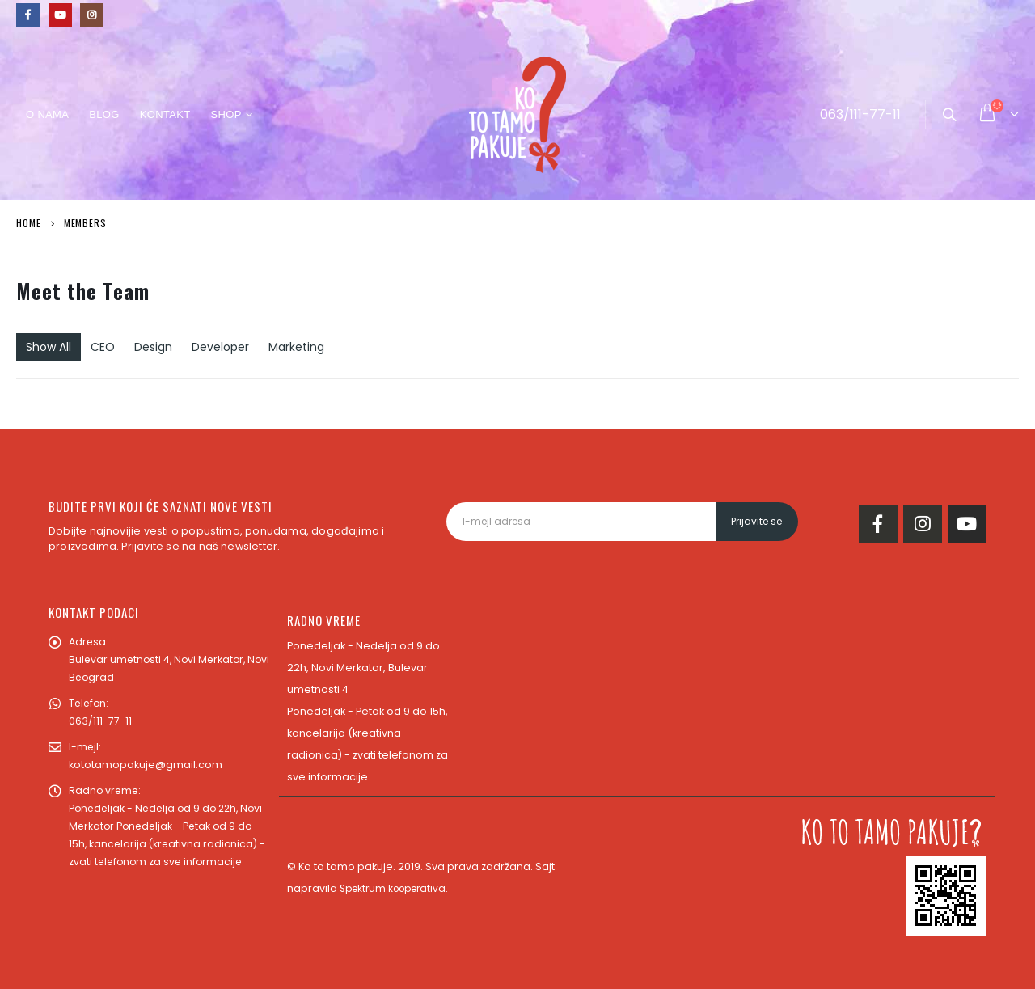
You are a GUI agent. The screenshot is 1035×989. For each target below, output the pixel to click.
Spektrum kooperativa (398, 888)
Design (153, 347)
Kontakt (165, 114)
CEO (103, 347)
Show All (48, 347)
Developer (220, 347)
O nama (47, 114)
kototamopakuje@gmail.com (145, 764)
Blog (104, 114)
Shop (225, 114)
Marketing (296, 347)
